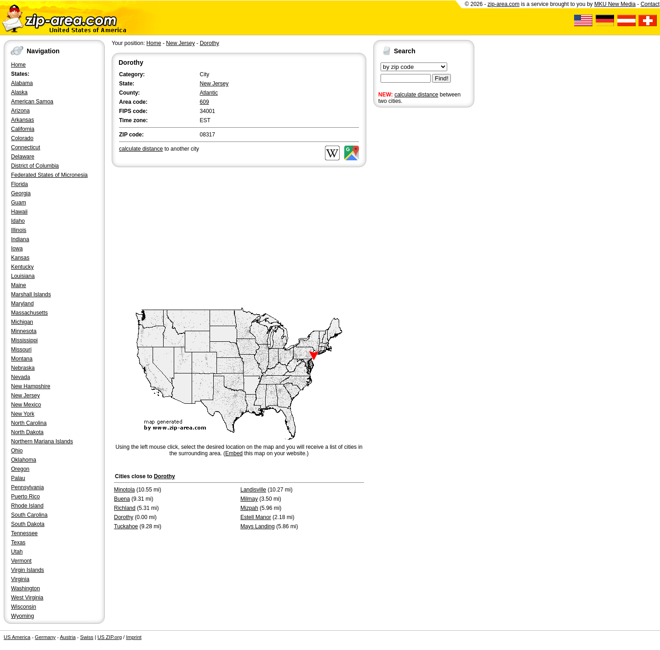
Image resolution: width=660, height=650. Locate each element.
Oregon (20, 469)
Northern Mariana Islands (42, 441)
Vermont (21, 561)
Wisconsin (23, 607)
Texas (18, 542)
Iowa (17, 248)
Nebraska (22, 368)
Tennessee (24, 533)
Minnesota (23, 331)
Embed (234, 453)
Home (18, 65)
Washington (25, 588)
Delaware (22, 156)
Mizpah (249, 508)
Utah (17, 551)
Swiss (86, 637)
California (22, 129)
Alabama (22, 83)
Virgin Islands (27, 570)
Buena (122, 499)
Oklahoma (23, 460)
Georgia (21, 193)
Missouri (21, 349)
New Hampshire (30, 386)
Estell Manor (255, 517)
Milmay (249, 499)
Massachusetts (29, 313)
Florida (19, 184)
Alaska (19, 92)
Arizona (20, 110)
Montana (22, 359)
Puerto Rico (25, 496)
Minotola (124, 489)
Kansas (20, 257)
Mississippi (24, 340)
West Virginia (27, 597)
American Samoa (32, 101)
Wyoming (22, 616)
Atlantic (209, 93)
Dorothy (209, 43)
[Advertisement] (410, 252)
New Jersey (25, 395)
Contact (650, 4)
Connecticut (25, 147)
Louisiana (22, 276)
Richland (125, 508)
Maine (18, 285)
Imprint (134, 637)
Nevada (20, 377)
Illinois (18, 230)
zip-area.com (503, 4)
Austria (67, 637)
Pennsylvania (27, 487)
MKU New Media (615, 4)
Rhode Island (27, 506)
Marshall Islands (31, 294)
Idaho (18, 221)
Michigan (22, 322)
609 (204, 102)
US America (17, 637)
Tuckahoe (126, 526)
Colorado (22, 138)
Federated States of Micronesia (49, 175)
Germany (45, 637)
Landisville (253, 489)
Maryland (22, 303)
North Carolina (28, 423)
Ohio (17, 450)
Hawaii (19, 212)
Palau (18, 478)
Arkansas (22, 120)
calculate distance (416, 94)
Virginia (20, 579)
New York (22, 414)
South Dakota (28, 524)
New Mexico (26, 404)
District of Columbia (35, 166)
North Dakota (27, 432)
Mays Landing (257, 526)
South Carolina (29, 515)
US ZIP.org (109, 637)
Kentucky (22, 267)
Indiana (20, 239)
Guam (18, 202)
